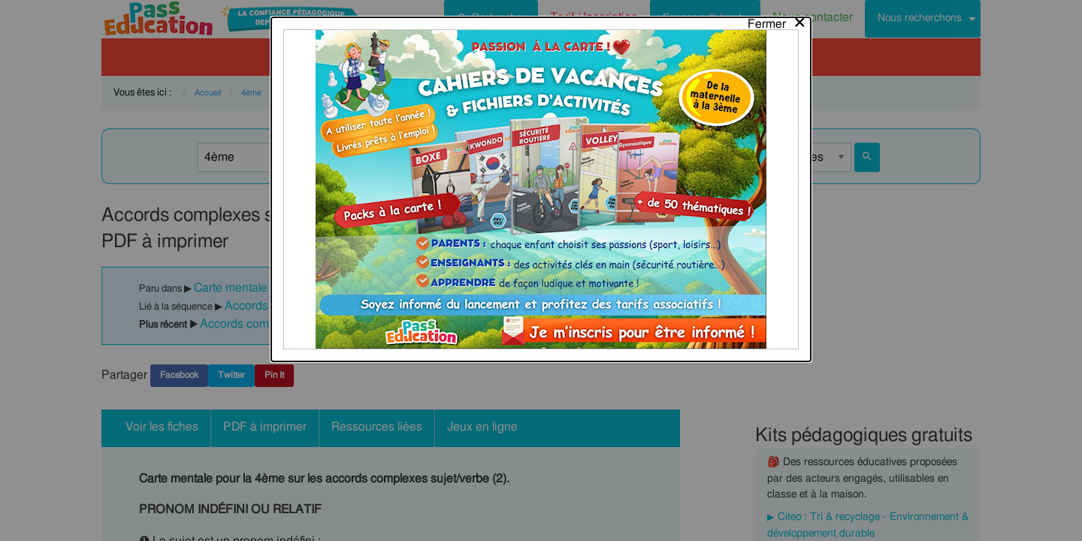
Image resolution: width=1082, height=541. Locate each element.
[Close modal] (777, 20)
